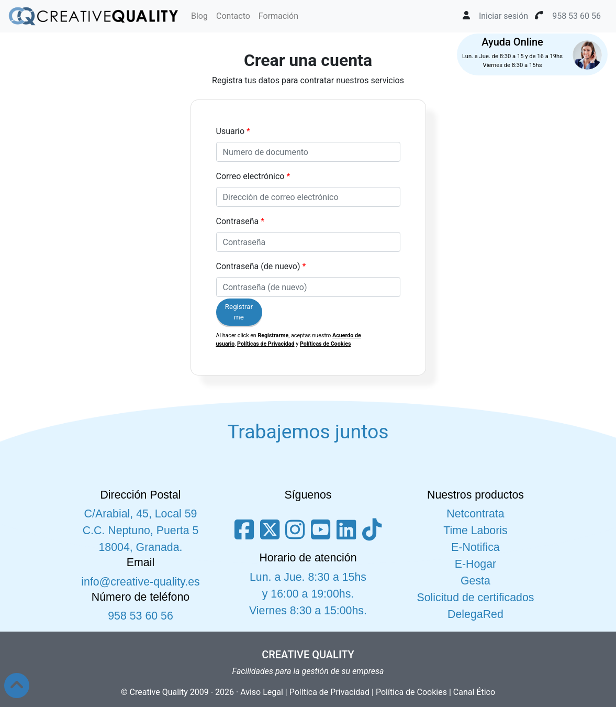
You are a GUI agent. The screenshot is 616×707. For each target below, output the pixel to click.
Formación (278, 16)
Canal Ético (474, 692)
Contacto (233, 16)
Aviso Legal (261, 692)
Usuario (230, 131)
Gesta (475, 581)
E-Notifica (475, 547)
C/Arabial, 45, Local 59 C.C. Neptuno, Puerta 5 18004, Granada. (141, 530)
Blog (199, 16)
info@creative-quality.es (140, 582)
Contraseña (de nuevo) (258, 266)
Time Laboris (475, 530)
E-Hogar (475, 564)
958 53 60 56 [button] (576, 16)
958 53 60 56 (140, 616)
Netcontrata (475, 513)
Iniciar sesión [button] (503, 16)
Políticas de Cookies (325, 343)
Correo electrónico (250, 176)
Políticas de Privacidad (265, 343)
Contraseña (237, 221)
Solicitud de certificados (475, 597)
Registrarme (239, 312)
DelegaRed (475, 614)
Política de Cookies (411, 692)
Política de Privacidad (329, 692)
